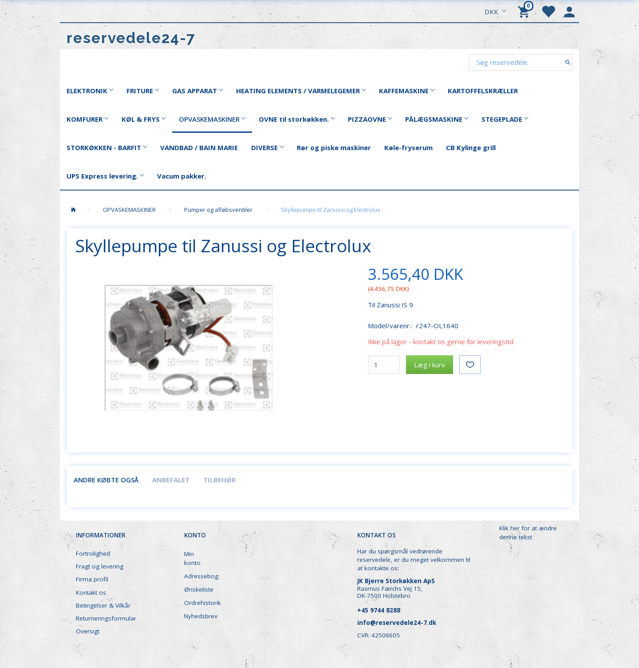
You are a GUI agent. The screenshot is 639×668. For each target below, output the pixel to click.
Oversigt (87, 631)
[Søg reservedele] (567, 62)
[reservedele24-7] (131, 38)
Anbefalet (170, 479)
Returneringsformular (106, 618)
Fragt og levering (99, 566)
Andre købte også (106, 479)
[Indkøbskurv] (524, 11)
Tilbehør (219, 479)
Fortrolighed (93, 553)
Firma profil (92, 579)
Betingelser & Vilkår (103, 605)
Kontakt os (91, 592)
